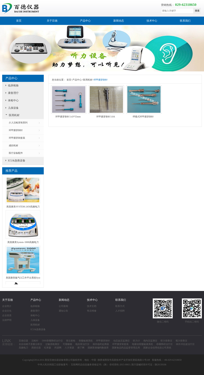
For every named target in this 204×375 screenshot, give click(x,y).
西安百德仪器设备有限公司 (59, 360)
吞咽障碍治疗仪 (164, 344)
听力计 (136, 340)
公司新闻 (63, 306)
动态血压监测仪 (121, 340)
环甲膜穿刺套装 (17, 138)
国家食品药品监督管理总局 (126, 347)
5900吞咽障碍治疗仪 (52, 340)
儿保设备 (13, 107)
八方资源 (69, 347)
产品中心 (85, 20)
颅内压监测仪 (150, 340)
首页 (18, 20)
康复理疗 (13, 93)
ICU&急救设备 (16, 160)
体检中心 (13, 100)
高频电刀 (23, 347)
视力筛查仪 (181, 340)
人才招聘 (120, 311)
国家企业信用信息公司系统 (157, 347)
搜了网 (80, 347)
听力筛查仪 (166, 340)
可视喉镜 (67, 344)
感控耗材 (13, 145)
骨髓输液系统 (86, 340)
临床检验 (13, 85)
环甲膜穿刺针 (16, 130)
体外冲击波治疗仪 (185, 344)
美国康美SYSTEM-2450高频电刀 (23, 207)
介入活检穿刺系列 (18, 122)
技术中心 (152, 20)
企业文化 (6, 311)
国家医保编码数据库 (98, 347)
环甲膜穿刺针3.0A (105, 116)
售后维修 (91, 311)
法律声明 (6, 320)
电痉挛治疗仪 (82, 344)
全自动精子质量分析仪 (30, 344)
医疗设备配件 (16, 153)
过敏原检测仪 (52, 344)
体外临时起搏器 (101, 344)
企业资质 (6, 315)
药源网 (57, 347)
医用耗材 (14, 115)
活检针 (34, 340)
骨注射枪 (70, 340)
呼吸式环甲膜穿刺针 (143, 116)
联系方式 (120, 306)
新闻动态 (118, 20)
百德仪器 (23, 340)
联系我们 (185, 20)
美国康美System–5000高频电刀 (23, 242)
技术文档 (91, 306)
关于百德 (52, 20)
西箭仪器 (36, 347)
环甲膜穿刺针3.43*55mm (68, 116)
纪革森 (47, 347)
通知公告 (63, 311)
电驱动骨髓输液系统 (142, 344)
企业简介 (6, 306)
